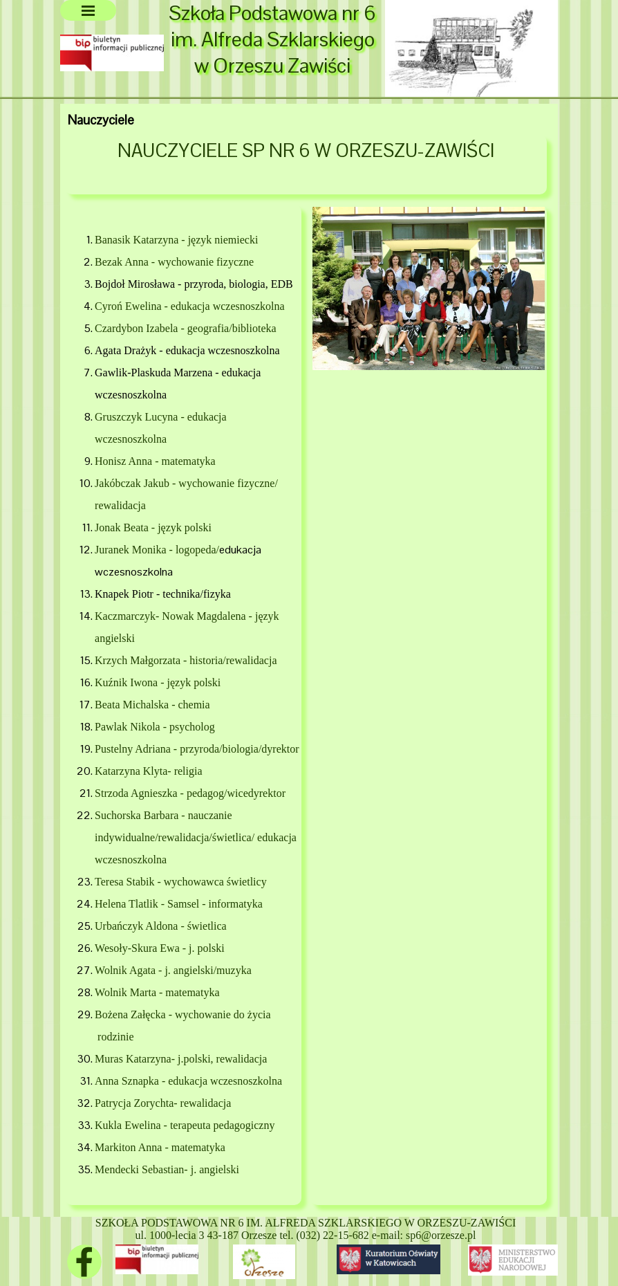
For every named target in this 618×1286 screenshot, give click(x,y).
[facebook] (84, 1261)
